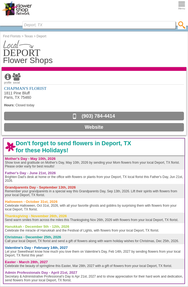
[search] (182, 25)
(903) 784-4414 (98, 116)
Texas (28, 36)
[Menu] (181, 5)
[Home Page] (17, 16)
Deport (41, 36)
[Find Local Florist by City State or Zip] (99, 25)
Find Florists (12, 36)
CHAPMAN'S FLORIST (25, 88)
